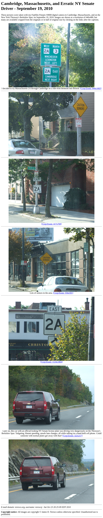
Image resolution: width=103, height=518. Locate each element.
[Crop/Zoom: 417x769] (51, 224)
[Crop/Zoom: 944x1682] (90, 88)
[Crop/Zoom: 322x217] (72, 436)
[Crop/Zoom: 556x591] (63, 293)
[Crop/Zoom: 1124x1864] (51, 362)
